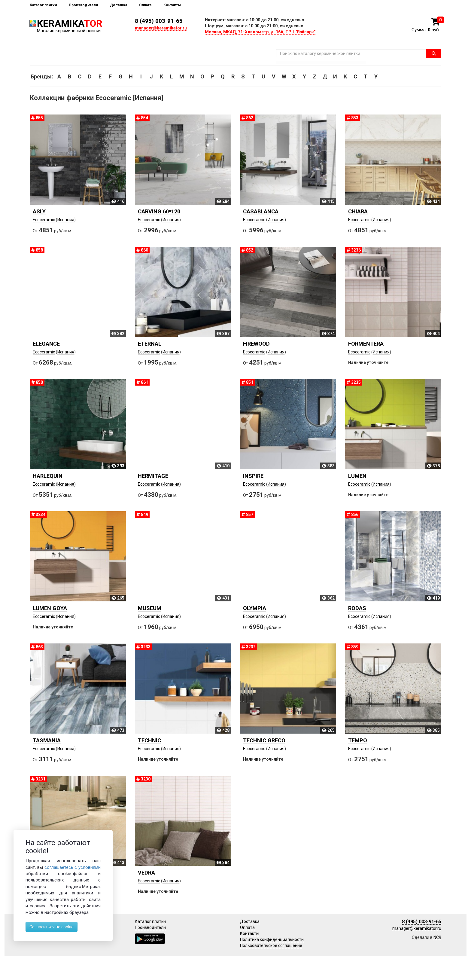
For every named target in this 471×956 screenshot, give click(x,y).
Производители (83, 5)
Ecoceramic (44, 219)
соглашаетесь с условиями (72, 867)
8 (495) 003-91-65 (159, 20)
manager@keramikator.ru (161, 28)
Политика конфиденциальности (272, 939)
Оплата (145, 5)
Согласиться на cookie (51, 926)
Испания (65, 219)
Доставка (118, 5)
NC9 (437, 937)
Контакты (172, 5)
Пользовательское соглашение (271, 945)
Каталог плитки (43, 5)
